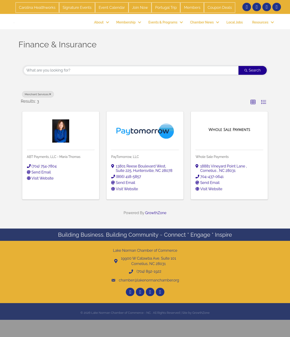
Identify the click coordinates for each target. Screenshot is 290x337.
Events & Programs (162, 31)
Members (192, 7)
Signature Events (77, 7)
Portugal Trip (166, 7)
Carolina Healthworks (37, 7)
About (99, 31)
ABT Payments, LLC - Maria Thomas (54, 174)
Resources (260, 31)
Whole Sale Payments (212, 174)
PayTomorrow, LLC (125, 174)
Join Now (140, 7)
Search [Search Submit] (252, 87)
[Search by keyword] (131, 87)
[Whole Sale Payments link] (229, 146)
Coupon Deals (220, 7)
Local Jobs (234, 31)
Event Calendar (112, 7)
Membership (126, 31)
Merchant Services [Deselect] (38, 111)
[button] (253, 119)
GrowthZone (155, 230)
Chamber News (202, 31)
